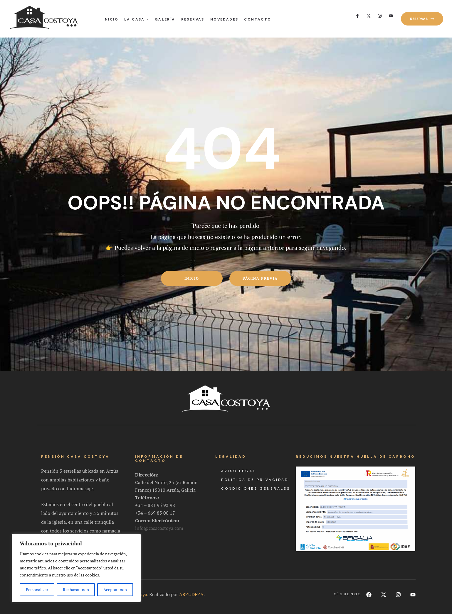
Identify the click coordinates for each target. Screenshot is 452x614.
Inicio (110, 19)
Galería (165, 19)
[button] (422, 19)
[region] (76, 568)
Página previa (260, 278)
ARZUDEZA (191, 591)
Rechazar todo (76, 589)
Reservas (192, 19)
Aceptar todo (115, 589)
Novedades (224, 19)
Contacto (257, 19)
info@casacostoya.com (159, 525)
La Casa (136, 19)
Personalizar (37, 589)
